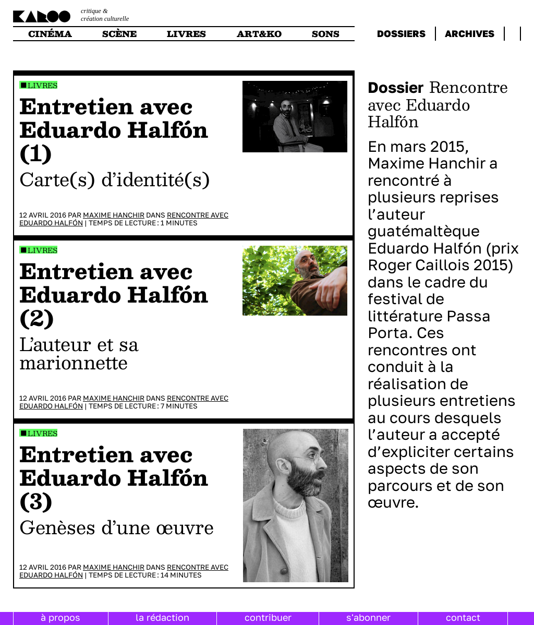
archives (469, 33)
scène (119, 33)
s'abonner (368, 617)
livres (186, 33)
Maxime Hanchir (113, 215)
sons (325, 33)
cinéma (50, 33)
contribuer (268, 617)
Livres (42, 85)
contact (463, 617)
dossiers (401, 33)
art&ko (259, 33)
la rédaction (162, 617)
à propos (60, 617)
